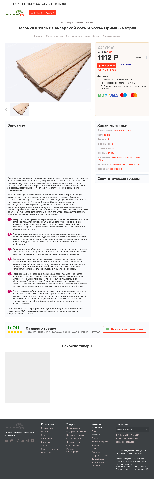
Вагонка (96, 435)
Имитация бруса (100, 442)
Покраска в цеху (74, 428)
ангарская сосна (122, 130)
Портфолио (28, 4)
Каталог (44, 13)
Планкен (96, 452)
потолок (129, 157)
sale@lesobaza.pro (125, 442)
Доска (95, 438)
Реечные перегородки (72, 450)
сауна (137, 157)
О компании (47, 428)
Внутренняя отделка (76, 431)
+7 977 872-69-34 (127, 438)
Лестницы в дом (74, 442)
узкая (137, 164)
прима (107, 135)
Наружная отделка (75, 435)
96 (112, 144)
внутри (120, 157)
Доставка (41, 4)
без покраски (115, 169)
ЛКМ (94, 448)
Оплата (44, 445)
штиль (111, 153)
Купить (106, 70)
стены (100, 160)
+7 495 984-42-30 (127, 434)
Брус (94, 431)
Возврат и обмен (49, 449)
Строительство (74, 438)
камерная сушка (118, 164)
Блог (50, 4)
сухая (130, 164)
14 (113, 148)
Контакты (60, 4)
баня (113, 157)
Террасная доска (100, 455)
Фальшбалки (72, 445)
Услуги (44, 431)
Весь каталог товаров (98, 463)
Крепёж (95, 445)
